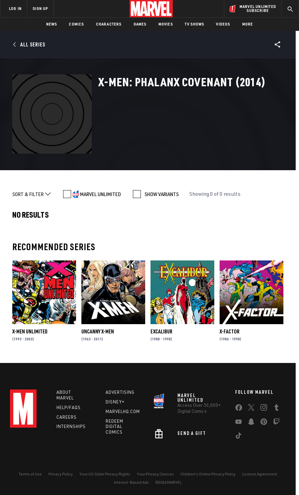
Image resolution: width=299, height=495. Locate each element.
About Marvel (65, 394)
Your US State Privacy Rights (104, 473)
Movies (165, 24)
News (51, 24)
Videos (223, 24)
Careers (66, 417)
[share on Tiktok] (238, 437)
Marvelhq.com (123, 411)
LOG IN (15, 8)
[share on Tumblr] (276, 408)
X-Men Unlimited (30, 331)
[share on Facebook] (238, 409)
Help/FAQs (68, 407)
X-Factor (230, 331)
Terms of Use (30, 473)
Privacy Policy (61, 473)
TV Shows (194, 24)
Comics (76, 24)
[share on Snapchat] (251, 423)
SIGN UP (40, 8)
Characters (109, 24)
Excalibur (161, 331)
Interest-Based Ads (131, 482)
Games (140, 24)
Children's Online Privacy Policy (208, 473)
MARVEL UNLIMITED (100, 194)
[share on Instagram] (263, 408)
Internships (71, 426)
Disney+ (115, 401)
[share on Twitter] (251, 408)
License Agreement (259, 473)
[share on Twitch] (276, 423)
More (247, 24)
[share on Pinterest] (263, 423)
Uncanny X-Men (97, 331)
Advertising (120, 392)
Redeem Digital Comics (114, 426)
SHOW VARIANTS (162, 194)
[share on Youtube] (238, 423)
